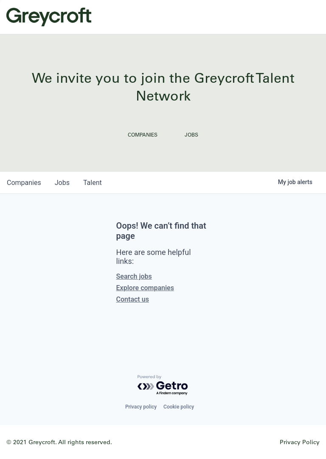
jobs (62, 183)
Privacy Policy (300, 442)
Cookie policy (178, 407)
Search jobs (134, 276)
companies (24, 183)
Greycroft (48, 17)
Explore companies (145, 288)
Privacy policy (141, 407)
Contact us (132, 299)
